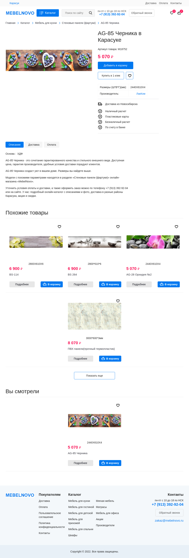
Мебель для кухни (79, 500)
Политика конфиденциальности (52, 525)
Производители (105, 525)
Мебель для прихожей (75, 521)
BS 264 (72, 274)
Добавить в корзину (115, 65)
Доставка (150, 3)
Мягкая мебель (105, 500)
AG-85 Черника (77, 453)
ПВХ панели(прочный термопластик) (91, 348)
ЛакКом (140, 93)
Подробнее (22, 284)
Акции (99, 519)
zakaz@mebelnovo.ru (169, 520)
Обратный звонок (141, 12)
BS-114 (14, 274)
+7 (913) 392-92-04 (112, 14)
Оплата (163, 3)
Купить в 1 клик (111, 75)
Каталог (50, 12)
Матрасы (101, 507)
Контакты (176, 3)
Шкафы (72, 535)
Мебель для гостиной (81, 507)
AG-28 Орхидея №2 (139, 274)
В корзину (54, 284)
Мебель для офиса (107, 513)
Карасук (14, 3)
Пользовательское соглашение (50, 515)
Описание (14, 144)
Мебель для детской (80, 513)
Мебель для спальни (80, 529)
